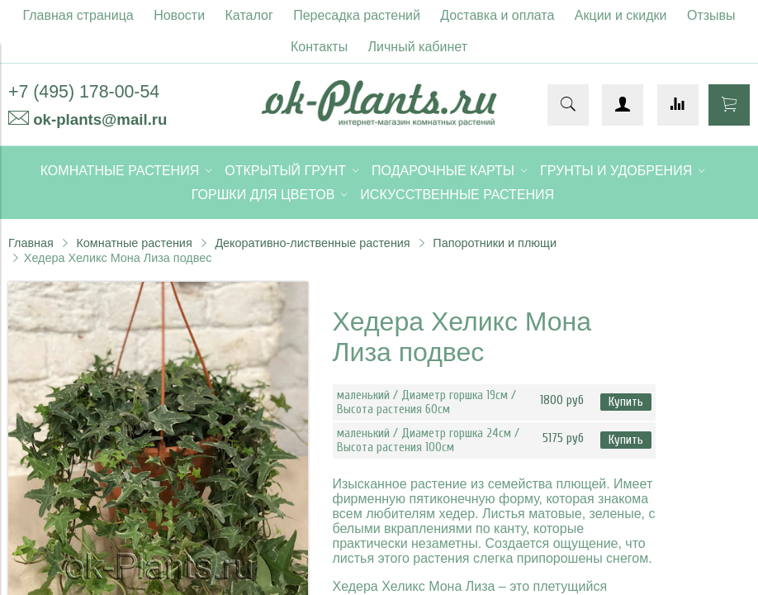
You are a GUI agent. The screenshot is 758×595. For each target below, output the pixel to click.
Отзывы (711, 15)
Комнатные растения (134, 243)
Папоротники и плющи (495, 243)
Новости (179, 15)
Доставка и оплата (497, 15)
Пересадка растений (356, 15)
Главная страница (77, 15)
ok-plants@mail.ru (100, 119)
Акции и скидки (621, 15)
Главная (31, 243)
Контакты (319, 47)
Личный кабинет (417, 47)
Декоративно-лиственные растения (312, 243)
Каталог (249, 15)
